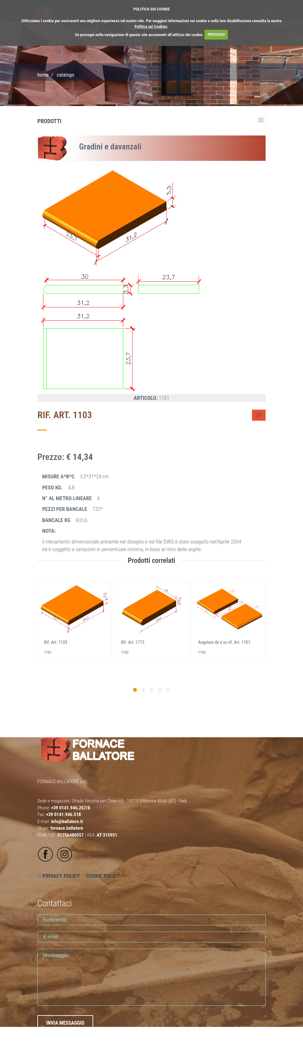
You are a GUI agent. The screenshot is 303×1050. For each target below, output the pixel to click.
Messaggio (151, 977)
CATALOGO (65, 75)
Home (42, 75)
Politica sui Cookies (151, 26)
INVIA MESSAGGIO (65, 1023)
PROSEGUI (216, 34)
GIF (258, 415)
